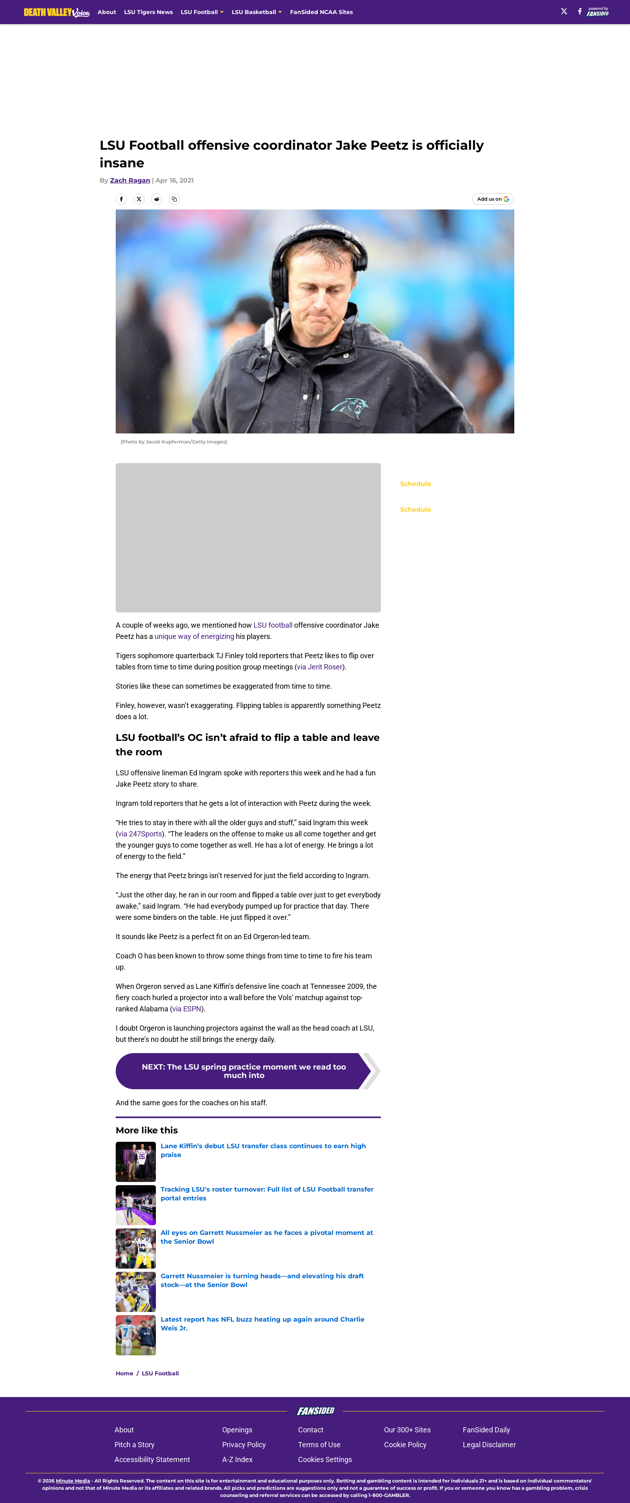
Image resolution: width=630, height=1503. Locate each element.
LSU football (273, 625)
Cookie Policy (405, 1444)
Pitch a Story (135, 1444)
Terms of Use (319, 1444)
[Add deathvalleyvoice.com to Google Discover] (493, 199)
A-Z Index (237, 1459)
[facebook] (580, 11)
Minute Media (73, 1481)
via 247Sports (140, 834)
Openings (237, 1430)
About (107, 12)
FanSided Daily (486, 1430)
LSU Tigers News (148, 12)
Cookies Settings (325, 1459)
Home (124, 1373)
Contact (310, 1430)
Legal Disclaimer (489, 1444)
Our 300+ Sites (407, 1430)
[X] (564, 11)
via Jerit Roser (319, 667)
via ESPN (186, 1009)
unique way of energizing (194, 636)
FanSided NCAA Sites (321, 12)
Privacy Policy (244, 1444)
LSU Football (160, 1373)
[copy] (174, 199)
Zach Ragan (130, 180)
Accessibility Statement (152, 1459)
